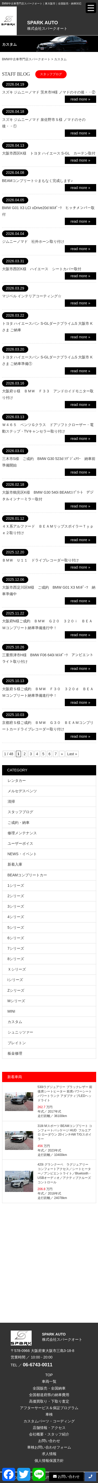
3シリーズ (16, 906)
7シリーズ (16, 948)
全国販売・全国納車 (49, 1388)
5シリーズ (16, 927)
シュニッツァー (20, 1032)
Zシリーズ (16, 990)
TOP (49, 1375)
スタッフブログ (20, 812)
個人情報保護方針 (49, 1460)
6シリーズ (16, 938)
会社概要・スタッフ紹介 (49, 1434)
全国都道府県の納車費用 (49, 1395)
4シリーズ (16, 917)
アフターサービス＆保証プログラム (49, 1408)
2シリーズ (16, 896)
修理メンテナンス (22, 833)
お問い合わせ (49, 1441)
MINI (11, 1011)
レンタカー (17, 780)
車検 (49, 1414)
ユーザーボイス (20, 843)
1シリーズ (16, 885)
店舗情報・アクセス (49, 1428)
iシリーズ (15, 980)
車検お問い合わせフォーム (49, 1447)
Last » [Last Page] (72, 754)
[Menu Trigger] (91, 8)
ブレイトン (17, 1043)
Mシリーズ (16, 1001)
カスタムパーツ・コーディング (49, 1421)
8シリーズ (16, 959)
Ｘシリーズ (17, 969)
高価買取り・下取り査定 (49, 1401)
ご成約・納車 (19, 822)
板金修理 (15, 1053)
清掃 (11, 801)
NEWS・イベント (22, 854)
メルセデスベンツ (22, 791)
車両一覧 (49, 1381)
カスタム (15, 1022)
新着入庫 (15, 864)
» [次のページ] (62, 754)
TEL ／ (32, 1365)
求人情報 (49, 1454)
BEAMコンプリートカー (27, 875)
